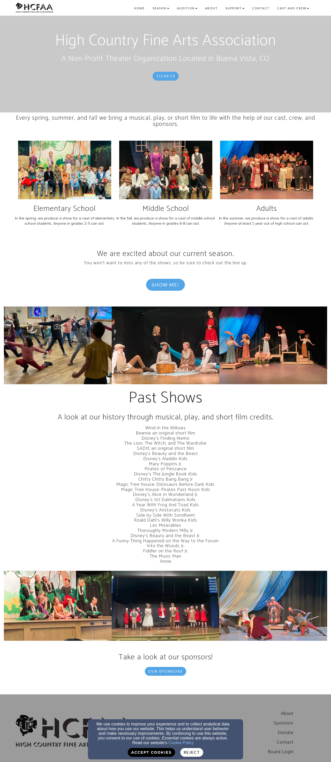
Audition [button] (187, 8)
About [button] (211, 8)
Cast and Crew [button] (293, 8)
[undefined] (58, 345)
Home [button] (139, 8)
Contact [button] (260, 8)
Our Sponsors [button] (165, 671)
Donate (286, 733)
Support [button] (234, 8)
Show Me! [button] (165, 285)
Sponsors (284, 723)
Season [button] (161, 8)
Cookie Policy (181, 742)
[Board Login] (281, 752)
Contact (285, 742)
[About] (287, 713)
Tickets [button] (165, 76)
